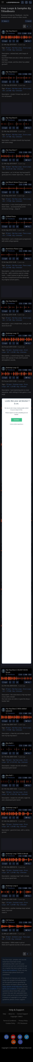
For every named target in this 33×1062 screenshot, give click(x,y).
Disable (16, 420)
